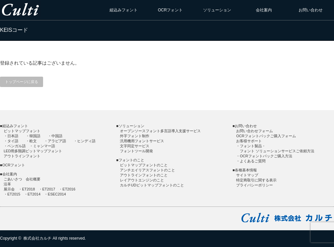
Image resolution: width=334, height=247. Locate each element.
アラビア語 (57, 141)
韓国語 (34, 136)
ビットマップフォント (22, 131)
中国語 (56, 136)
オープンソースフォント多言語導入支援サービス (160, 131)
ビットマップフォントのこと (144, 165)
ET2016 (68, 189)
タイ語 (12, 141)
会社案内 (264, 10)
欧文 (33, 141)
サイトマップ (247, 175)
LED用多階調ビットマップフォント (33, 151)
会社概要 (33, 179)
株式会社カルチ (37, 238)
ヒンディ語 (86, 141)
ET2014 (34, 194)
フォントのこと (131, 160)
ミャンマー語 (44, 146)
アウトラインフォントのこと (144, 175)
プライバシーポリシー (254, 185)
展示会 (9, 189)
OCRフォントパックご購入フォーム (266, 136)
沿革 (7, 184)
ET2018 (28, 189)
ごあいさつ (13, 179)
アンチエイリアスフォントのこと (147, 170)
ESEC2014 (57, 194)
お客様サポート (249, 141)
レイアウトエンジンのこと (142, 180)
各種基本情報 (246, 170)
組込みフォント (124, 10)
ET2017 (48, 189)
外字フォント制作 (134, 136)
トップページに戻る (21, 82)
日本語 (12, 136)
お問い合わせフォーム (254, 131)
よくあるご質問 (253, 161)
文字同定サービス (134, 146)
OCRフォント (170, 10)
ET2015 (13, 194)
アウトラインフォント (22, 156)
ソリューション (217, 10)
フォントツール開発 (136, 151)
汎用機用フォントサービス (142, 141)
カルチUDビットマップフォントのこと (152, 185)
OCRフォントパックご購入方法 (266, 156)
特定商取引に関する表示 (256, 180)
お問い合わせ (311, 10)
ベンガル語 (16, 146)
